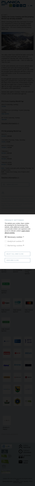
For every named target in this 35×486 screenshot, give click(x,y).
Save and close (12, 260)
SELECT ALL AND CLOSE (14, 254)
